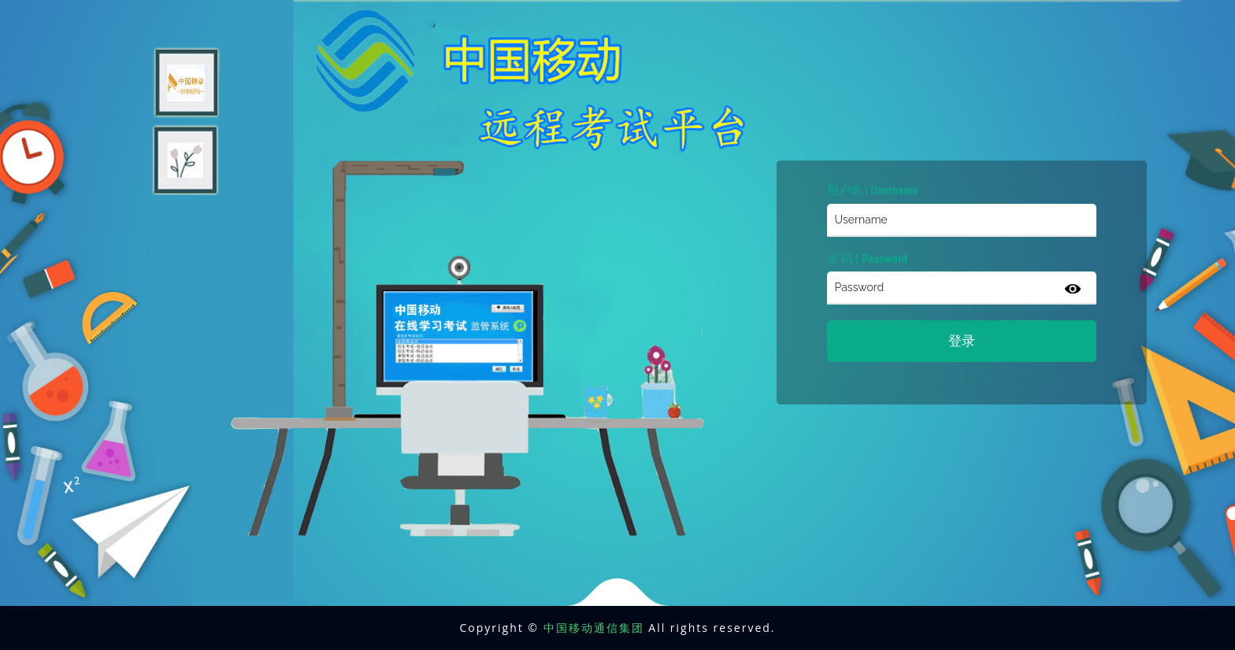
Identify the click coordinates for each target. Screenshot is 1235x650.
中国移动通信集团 (593, 627)
